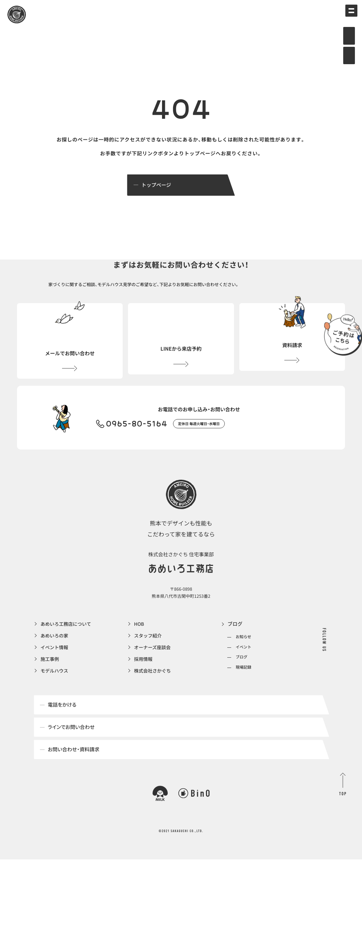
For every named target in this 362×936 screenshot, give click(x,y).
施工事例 (50, 678)
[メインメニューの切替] (346, 16)
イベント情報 (55, 666)
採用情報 (144, 678)
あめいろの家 (55, 654)
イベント (243, 665)
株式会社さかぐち (154, 690)
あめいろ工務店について (67, 642)
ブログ (235, 642)
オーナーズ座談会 (153, 666)
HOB (139, 642)
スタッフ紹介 (149, 654)
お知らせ (243, 655)
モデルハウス (55, 690)
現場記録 (243, 685)
